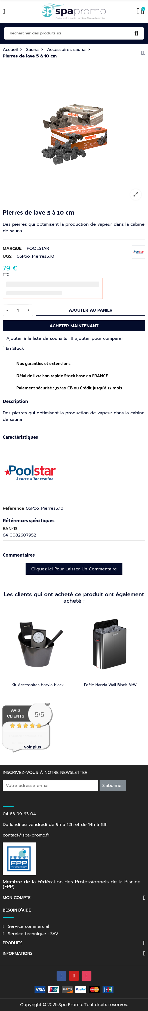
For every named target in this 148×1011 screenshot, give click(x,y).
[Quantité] (18, 310)
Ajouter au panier (91, 310)
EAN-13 (10, 528)
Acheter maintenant (74, 326)
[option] (74, 133)
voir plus (32, 747)
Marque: (12, 248)
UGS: (7, 256)
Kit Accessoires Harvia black (38, 685)
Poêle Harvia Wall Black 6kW (110, 685)
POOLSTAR (38, 248)
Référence (13, 508)
